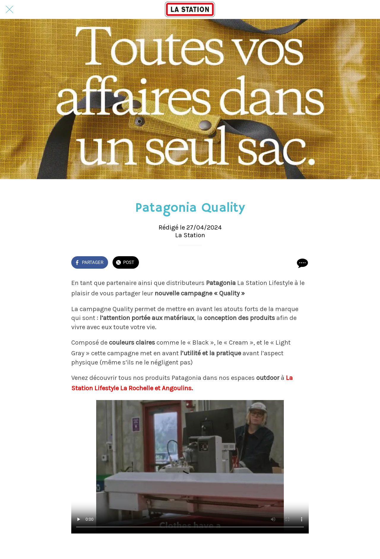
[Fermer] (9, 9)
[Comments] (301, 263)
